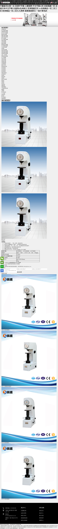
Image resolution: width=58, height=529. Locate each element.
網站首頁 (41, 510)
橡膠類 (2, 89)
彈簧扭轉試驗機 (4, 52)
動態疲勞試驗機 (4, 44)
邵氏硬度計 (3, 71)
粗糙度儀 (3, 76)
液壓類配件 (3, 98)
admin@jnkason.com (27, 266)
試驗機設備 (3, 29)
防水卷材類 (3, 92)
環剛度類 (3, 85)
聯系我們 (41, 517)
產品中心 (41, 513)
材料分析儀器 (4, 79)
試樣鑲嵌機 (3, 62)
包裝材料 (3, 84)
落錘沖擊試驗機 (4, 36)
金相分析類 (3, 58)
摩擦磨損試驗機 (4, 56)
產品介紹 (3, 239)
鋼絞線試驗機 (4, 34)
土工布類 (3, 93)
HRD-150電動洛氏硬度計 (6, 386)
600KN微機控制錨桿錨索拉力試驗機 (12, 263)
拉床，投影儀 (4, 54)
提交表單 (19, 272)
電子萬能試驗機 (4, 30)
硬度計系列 (3, 65)
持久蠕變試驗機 (4, 45)
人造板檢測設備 (4, 88)
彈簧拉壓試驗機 (4, 51)
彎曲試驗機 (3, 40)
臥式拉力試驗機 (4, 33)
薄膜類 (2, 81)
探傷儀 (2, 77)
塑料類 (2, 80)
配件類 (2, 95)
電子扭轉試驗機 (4, 39)
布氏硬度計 (3, 69)
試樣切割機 (3, 60)
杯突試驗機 (3, 42)
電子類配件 (3, 97)
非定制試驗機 (4, 47)
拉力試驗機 (3, 57)
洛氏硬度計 (4, 27)
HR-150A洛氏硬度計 (5, 499)
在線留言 (3, 240)
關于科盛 (41, 515)
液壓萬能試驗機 (4, 31)
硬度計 (9, 243)
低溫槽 (2, 48)
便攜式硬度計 (4, 72)
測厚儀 (2, 75)
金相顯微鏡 (3, 63)
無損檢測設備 (4, 66)
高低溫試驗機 (4, 49)
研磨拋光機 (3, 61)
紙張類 (2, 83)
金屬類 (2, 90)
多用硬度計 (3, 74)
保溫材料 (3, 94)
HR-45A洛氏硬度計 (5, 442)
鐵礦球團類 (3, 86)
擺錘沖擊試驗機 (4, 35)
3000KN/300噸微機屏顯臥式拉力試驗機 (13, 262)
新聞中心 (41, 520)
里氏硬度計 (3, 70)
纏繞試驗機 (3, 43)
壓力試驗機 (3, 38)
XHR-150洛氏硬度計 (5, 329)
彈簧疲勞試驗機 (4, 53)
